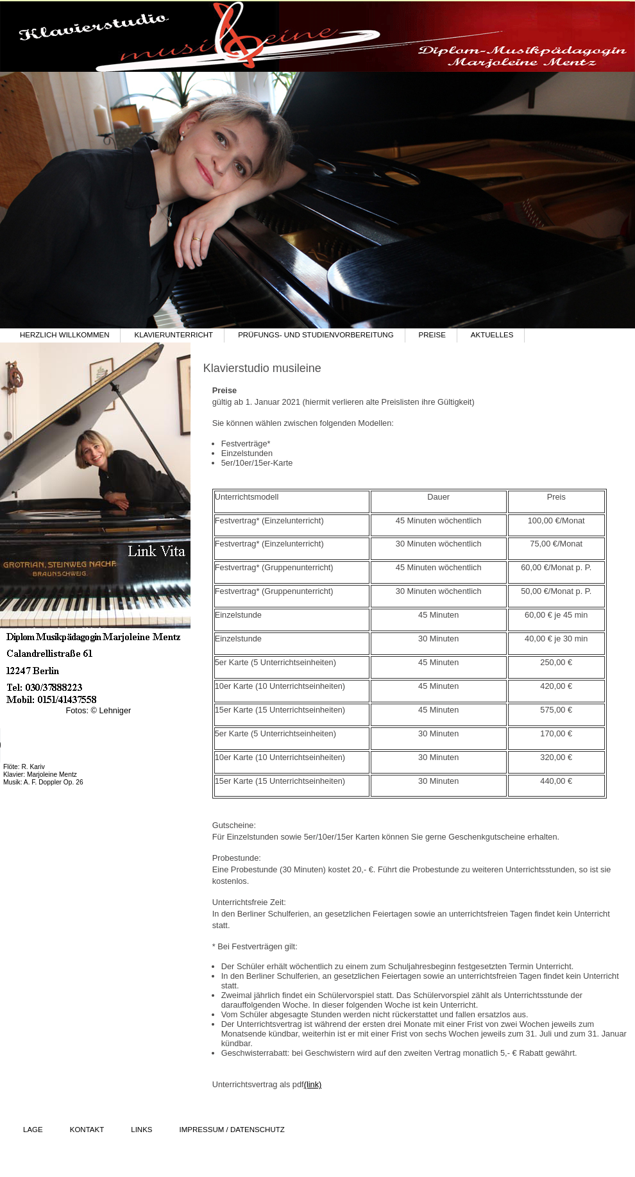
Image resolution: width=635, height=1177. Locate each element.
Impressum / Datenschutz (232, 1129)
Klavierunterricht (173, 335)
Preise (432, 335)
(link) (313, 1084)
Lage (33, 1129)
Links (141, 1129)
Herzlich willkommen (64, 335)
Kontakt (87, 1129)
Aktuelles (492, 335)
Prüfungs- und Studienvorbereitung (315, 335)
